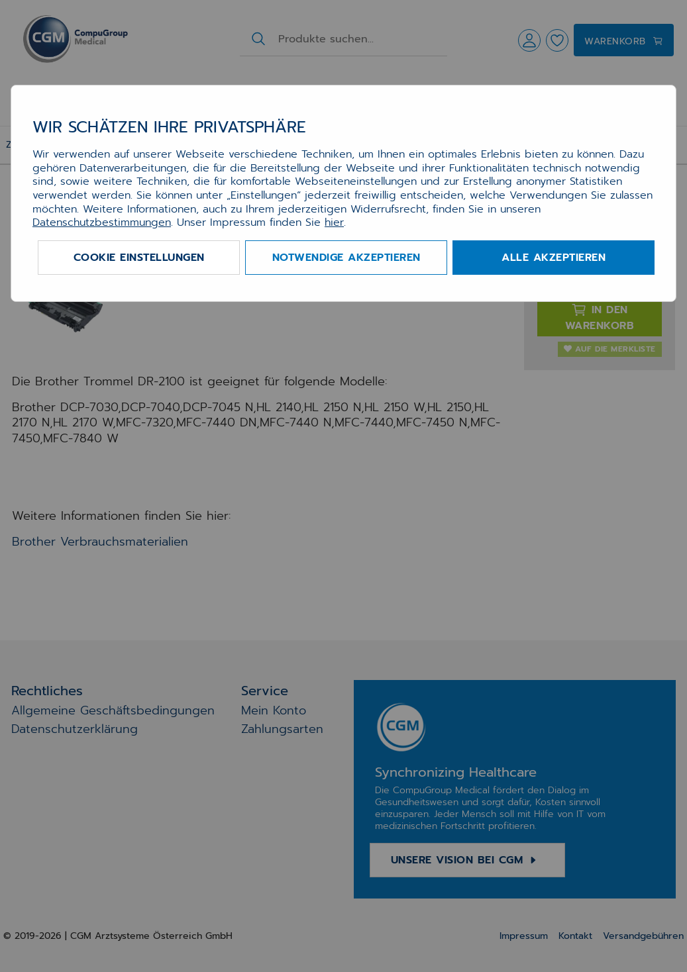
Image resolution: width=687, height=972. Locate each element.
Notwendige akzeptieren (346, 258)
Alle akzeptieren (554, 258)
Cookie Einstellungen (139, 258)
